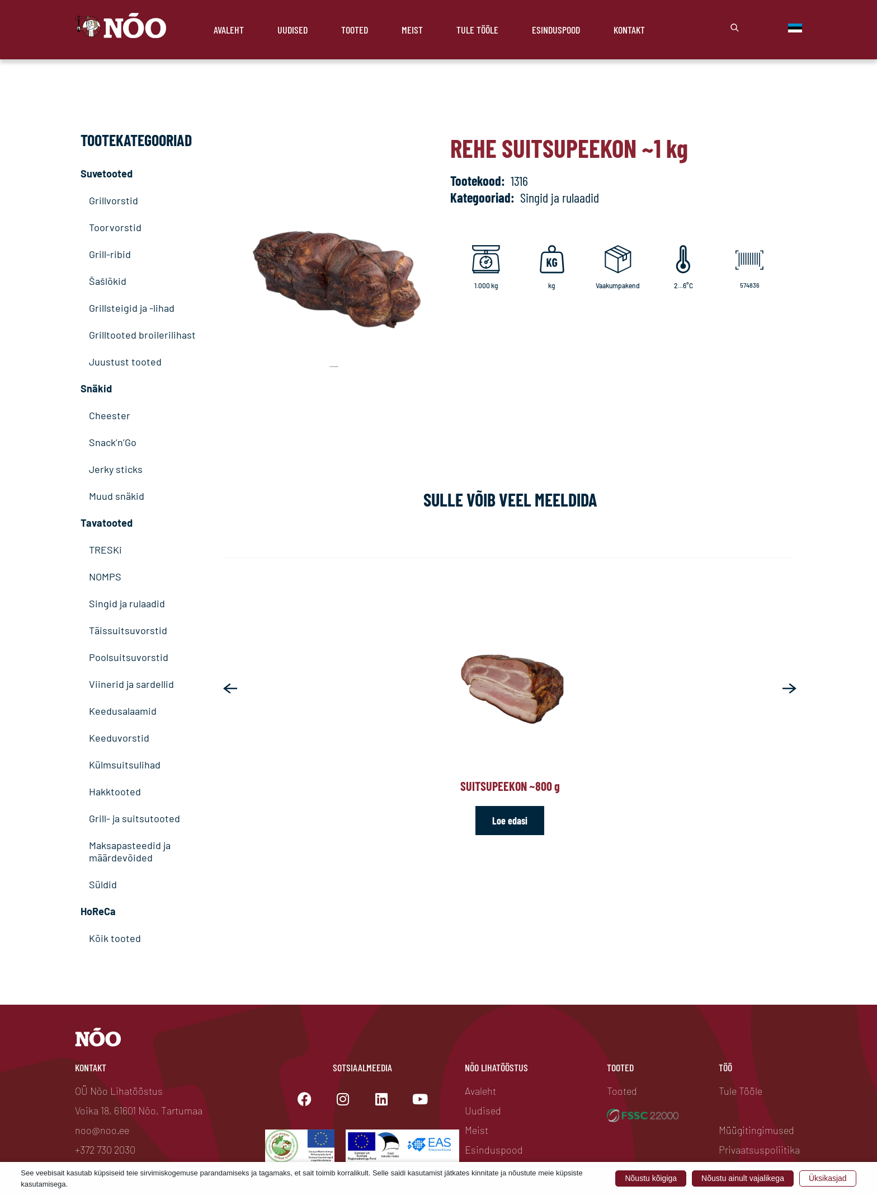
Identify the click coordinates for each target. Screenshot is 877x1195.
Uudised (292, 30)
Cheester (109, 415)
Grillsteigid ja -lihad (132, 308)
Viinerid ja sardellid (131, 684)
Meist (412, 30)
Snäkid (96, 388)
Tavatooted (107, 523)
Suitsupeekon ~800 (510, 786)
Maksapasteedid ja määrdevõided (130, 851)
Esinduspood (556, 30)
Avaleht (229, 30)
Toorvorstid (115, 227)
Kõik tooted (115, 938)
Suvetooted (107, 173)
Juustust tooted (125, 361)
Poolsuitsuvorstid (128, 657)
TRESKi (105, 549)
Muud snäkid (116, 496)
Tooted (354, 30)
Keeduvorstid (119, 738)
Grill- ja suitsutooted (134, 818)
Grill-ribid (110, 254)
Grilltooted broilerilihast (142, 335)
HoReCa (98, 911)
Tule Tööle (477, 30)
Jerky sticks (116, 469)
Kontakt (629, 30)
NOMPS (105, 576)
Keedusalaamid (123, 711)
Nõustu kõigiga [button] (651, 1178)
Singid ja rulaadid (127, 603)
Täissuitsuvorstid (128, 630)
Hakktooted (115, 791)
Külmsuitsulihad (125, 764)
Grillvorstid (113, 200)
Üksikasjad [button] (828, 1178)
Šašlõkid (107, 281)
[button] (230, 688)
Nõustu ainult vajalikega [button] (742, 1178)
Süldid (103, 884)
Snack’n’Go (112, 442)
